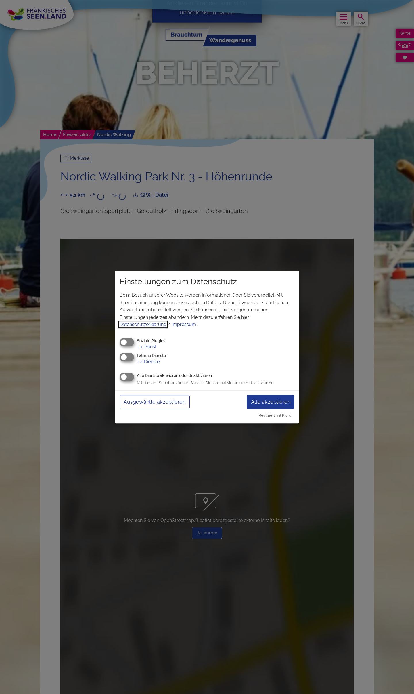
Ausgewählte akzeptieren (154, 402)
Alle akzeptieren (270, 402)
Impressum (184, 324)
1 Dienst (146, 346)
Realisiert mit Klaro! (275, 415)
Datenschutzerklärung (143, 324)
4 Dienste (148, 361)
